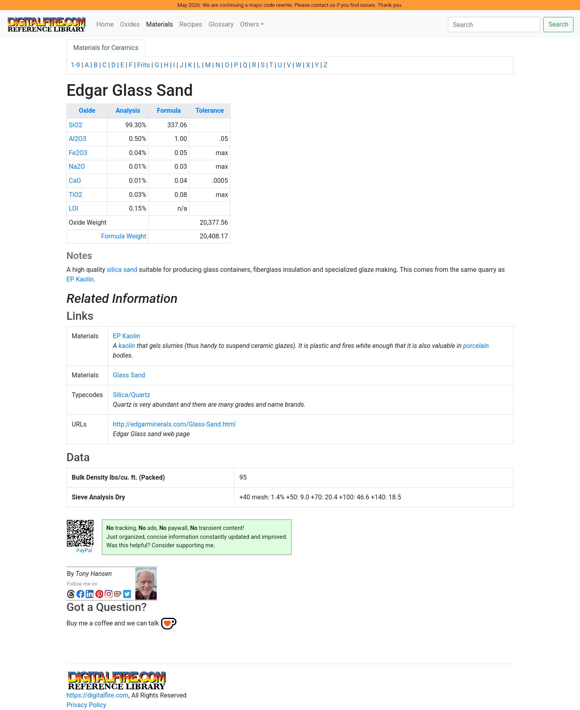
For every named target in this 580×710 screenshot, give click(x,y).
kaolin (126, 346)
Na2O (77, 166)
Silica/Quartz (131, 395)
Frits (143, 65)
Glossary (221, 24)
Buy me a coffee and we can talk (112, 623)
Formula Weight (123, 236)
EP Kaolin (80, 279)
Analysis (128, 110)
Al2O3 (77, 139)
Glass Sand (129, 375)
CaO (75, 180)
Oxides (130, 24)
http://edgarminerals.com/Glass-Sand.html (174, 424)
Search (558, 24)
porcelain (476, 346)
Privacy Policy (86, 705)
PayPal (84, 550)
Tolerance (209, 110)
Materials (161, 23)
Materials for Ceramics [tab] (106, 48)
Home (105, 24)
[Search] (494, 24)
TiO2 (75, 195)
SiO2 (75, 125)
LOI (73, 208)
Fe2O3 (78, 153)
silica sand (122, 269)
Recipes (190, 24)
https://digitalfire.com (97, 695)
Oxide (87, 110)
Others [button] (249, 24)
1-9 (75, 65)
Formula (169, 110)
